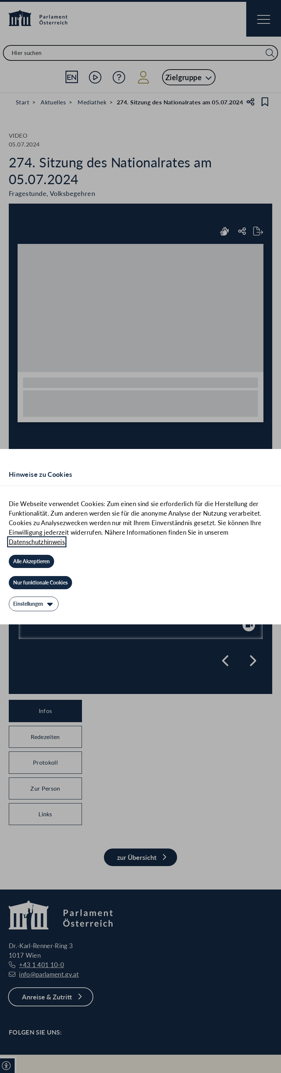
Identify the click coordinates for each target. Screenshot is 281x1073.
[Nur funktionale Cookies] (40, 582)
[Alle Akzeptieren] (31, 561)
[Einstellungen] (34, 604)
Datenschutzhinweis (37, 542)
